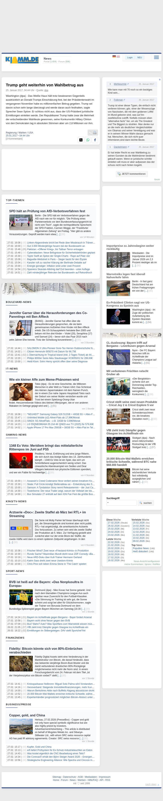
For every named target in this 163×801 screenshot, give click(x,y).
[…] (58, 234)
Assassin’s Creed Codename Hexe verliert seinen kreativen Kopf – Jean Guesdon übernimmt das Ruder (81, 481)
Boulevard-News (18, 301)
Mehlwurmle (120, 84)
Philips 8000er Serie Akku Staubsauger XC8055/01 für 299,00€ (60, 358)
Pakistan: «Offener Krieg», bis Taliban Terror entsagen (55, 249)
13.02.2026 (139, 528)
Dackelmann (120, 147)
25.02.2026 (114, 528)
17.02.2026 (114, 557)
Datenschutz (69, 777)
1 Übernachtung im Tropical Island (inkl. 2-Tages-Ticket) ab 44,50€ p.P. (63, 355)
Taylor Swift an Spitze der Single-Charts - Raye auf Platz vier (58, 256)
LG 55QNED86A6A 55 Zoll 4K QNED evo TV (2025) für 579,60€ (60, 424)
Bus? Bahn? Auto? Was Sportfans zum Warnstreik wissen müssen (61, 624)
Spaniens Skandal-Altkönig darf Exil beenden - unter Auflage (58, 269)
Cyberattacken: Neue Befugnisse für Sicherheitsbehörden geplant (61, 252)
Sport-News (15, 571)
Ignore (148, 564)
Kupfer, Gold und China (39, 747)
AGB (80, 777)
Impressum (104, 777)
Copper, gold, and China (27, 715)
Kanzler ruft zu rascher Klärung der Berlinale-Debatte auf (56, 262)
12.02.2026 (139, 532)
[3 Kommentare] (14, 138)
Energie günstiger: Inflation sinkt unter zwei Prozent (53, 266)
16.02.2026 (114, 560)
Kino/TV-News (16, 501)
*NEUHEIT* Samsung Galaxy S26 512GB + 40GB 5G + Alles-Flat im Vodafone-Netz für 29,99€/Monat (80, 414)
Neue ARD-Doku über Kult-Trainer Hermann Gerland (54, 557)
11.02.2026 (139, 535)
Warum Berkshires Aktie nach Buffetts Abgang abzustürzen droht (60, 690)
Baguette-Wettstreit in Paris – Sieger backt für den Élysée (57, 259)
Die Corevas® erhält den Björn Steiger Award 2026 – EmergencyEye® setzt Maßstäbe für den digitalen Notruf (84, 756)
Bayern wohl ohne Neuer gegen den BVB (48, 620)
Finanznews (15, 637)
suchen (145, 502)
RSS (107, 780)
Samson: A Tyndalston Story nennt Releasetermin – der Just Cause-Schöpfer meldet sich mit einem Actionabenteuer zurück (91, 487)
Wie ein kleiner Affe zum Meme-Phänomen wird (44, 379)
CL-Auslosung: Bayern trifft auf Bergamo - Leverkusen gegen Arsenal (130, 344)
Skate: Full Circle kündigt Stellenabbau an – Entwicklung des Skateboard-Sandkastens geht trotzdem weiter (83, 484)
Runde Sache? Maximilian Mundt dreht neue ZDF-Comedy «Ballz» (61, 554)
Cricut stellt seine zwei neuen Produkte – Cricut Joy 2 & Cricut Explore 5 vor (131, 403)
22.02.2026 (114, 542)
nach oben (150, 784)
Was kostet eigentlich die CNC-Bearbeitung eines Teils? (56, 753)
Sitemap (56, 777)
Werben (82, 780)
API (101, 780)
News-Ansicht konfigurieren (147, 561)
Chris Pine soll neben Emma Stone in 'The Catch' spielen (56, 564)
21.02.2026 (114, 545)
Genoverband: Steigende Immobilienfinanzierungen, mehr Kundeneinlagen (66, 687)
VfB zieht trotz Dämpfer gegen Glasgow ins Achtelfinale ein (57, 627)
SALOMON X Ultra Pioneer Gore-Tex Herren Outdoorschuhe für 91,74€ (64, 348)
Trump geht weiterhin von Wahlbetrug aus (44, 85)
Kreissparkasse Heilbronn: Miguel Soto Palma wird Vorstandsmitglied (63, 684)
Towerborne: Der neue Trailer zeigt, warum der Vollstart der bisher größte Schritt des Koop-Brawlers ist (80, 491)
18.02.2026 (114, 554)
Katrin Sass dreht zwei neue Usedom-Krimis (50, 560)
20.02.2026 (114, 548)
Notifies (156, 564)
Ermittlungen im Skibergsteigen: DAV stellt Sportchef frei (56, 630)
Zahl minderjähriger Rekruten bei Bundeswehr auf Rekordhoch (59, 272)
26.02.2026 (114, 525)
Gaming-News (16, 434)
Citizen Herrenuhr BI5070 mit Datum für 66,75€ (51, 351)
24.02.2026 (114, 532)
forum (157, 179)
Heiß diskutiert (140, 551)
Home (56, 780)
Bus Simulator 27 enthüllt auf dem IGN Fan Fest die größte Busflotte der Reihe (68, 494)
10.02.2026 (139, 538)
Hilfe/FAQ (93, 780)
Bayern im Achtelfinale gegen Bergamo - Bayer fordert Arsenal (59, 617)
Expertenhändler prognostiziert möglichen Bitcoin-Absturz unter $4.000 (63, 697)
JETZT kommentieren (131, 173)
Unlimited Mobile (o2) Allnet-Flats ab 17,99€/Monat (53, 417)
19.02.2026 (114, 551)
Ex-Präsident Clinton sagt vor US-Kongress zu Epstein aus (128, 304)
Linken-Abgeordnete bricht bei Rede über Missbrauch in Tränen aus (62, 242)
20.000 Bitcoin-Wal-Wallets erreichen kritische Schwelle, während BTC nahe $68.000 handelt (75, 694)
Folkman (118, 99)
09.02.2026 (139, 541)
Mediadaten (91, 777)
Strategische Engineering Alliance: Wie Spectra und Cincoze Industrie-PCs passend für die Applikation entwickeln (86, 760)
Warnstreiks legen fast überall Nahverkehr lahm (125, 276)
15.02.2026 (139, 522)
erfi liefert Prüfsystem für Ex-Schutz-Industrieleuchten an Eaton (59, 750)
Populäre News (141, 548)
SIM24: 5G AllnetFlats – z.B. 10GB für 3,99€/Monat (53, 421)
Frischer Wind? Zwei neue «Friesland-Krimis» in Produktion (58, 550)
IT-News (12, 368)
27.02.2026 (114, 522)
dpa (46, 90)
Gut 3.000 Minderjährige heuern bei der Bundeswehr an (56, 246)
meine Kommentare (133, 564)
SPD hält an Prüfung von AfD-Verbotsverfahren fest (47, 211)
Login (130, 57)
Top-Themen (15, 200)
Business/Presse (18, 704)
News (73, 780)
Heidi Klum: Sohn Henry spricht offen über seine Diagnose (57, 361)
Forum (64, 780)
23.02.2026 (114, 535)
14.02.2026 (139, 525)
